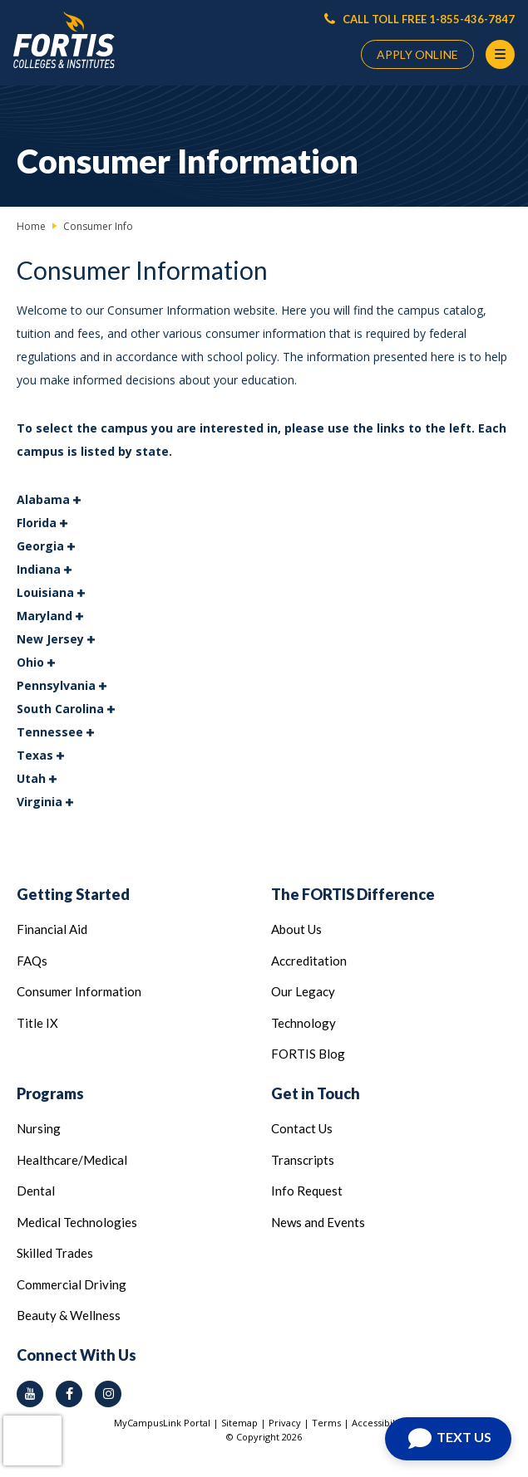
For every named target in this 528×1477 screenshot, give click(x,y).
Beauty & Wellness (69, 1315)
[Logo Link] (64, 40)
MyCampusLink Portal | (167, 1422)
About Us (296, 929)
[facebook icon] (69, 1394)
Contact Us (302, 1128)
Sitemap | (245, 1422)
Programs (50, 1093)
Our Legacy (303, 991)
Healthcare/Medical (72, 1159)
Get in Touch (315, 1093)
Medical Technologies (77, 1222)
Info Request (307, 1190)
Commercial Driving (71, 1284)
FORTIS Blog (308, 1053)
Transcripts (302, 1159)
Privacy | (290, 1422)
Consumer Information (79, 991)
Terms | (332, 1422)
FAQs (32, 960)
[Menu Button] (500, 54)
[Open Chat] (448, 1438)
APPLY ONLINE (417, 54)
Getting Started (73, 894)
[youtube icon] (30, 1394)
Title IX (37, 1022)
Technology (303, 1022)
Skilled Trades (55, 1252)
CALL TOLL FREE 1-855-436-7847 (419, 19)
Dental (36, 1190)
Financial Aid (52, 929)
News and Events (318, 1222)
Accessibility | (383, 1422)
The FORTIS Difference (353, 894)
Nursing (39, 1128)
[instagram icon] (108, 1394)
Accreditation (309, 960)
